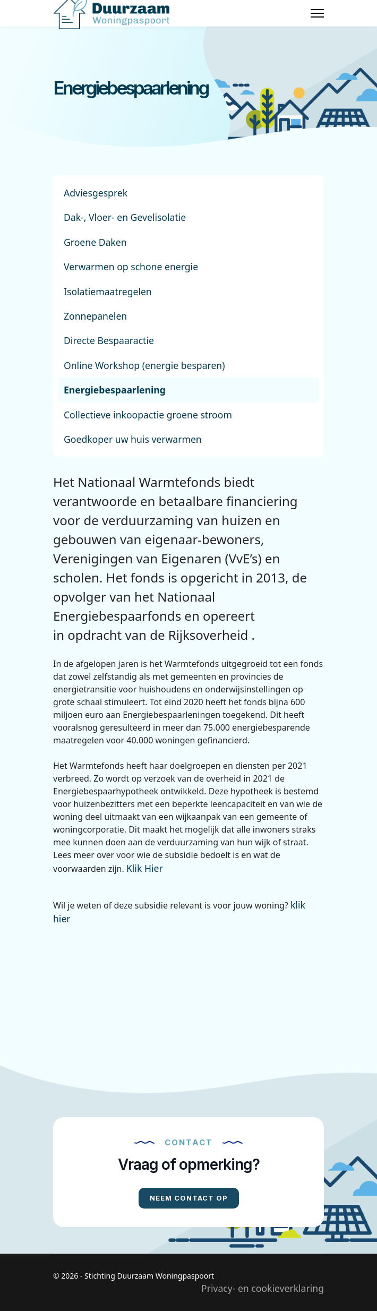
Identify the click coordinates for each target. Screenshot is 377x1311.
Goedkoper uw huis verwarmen (133, 439)
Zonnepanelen (95, 316)
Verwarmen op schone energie (131, 266)
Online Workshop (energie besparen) (144, 365)
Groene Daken (95, 242)
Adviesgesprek (95, 192)
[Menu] (317, 13)
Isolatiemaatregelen (108, 291)
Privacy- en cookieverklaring (262, 1288)
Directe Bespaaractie (109, 340)
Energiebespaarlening (115, 389)
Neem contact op (189, 1198)
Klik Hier (144, 868)
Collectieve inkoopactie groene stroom (148, 414)
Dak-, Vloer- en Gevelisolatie (125, 217)
